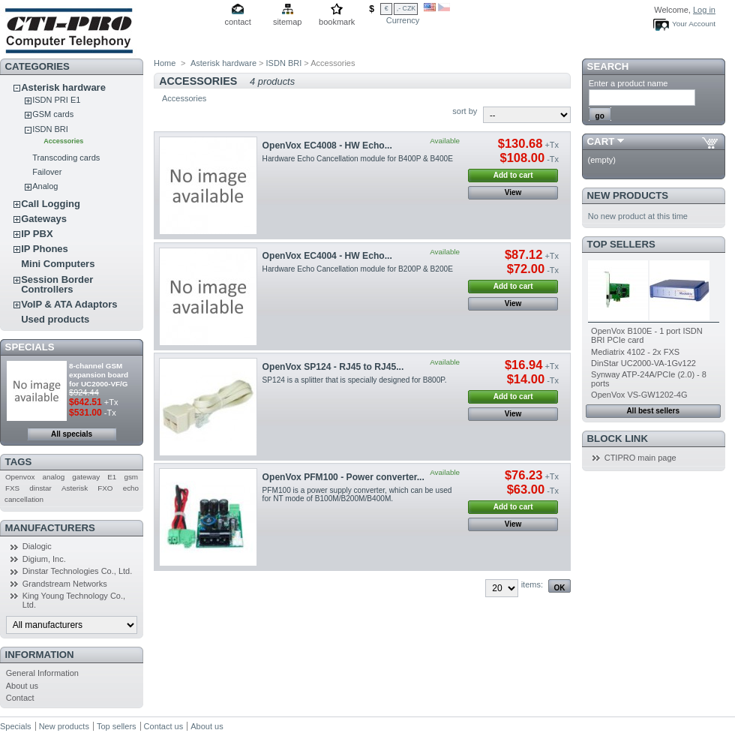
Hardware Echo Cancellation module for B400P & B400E (357, 159)
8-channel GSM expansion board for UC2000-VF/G (98, 375)
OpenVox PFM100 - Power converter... (343, 477)
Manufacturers (50, 527)
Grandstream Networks (64, 583)
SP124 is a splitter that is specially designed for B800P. (354, 380)
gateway (86, 477)
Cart (601, 141)
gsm (131, 477)
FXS (12, 488)
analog (54, 477)
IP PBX (36, 233)
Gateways (44, 218)
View (513, 192)
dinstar (40, 488)
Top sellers (621, 244)
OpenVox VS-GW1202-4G (639, 394)
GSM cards (53, 114)
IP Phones (44, 248)
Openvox (20, 477)
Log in (704, 9)
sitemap (287, 21)
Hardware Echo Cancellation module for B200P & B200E (357, 269)
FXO (105, 488)
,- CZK (406, 8)
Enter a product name (628, 83)
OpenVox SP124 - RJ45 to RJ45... (333, 367)
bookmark (337, 21)
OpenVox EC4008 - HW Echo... (327, 145)
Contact (20, 697)
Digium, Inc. (44, 558)
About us (22, 685)
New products (627, 195)
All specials (71, 434)
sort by (464, 111)
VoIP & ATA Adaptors (69, 304)
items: (532, 584)
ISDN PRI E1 (56, 99)
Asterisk (75, 488)
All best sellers (653, 411)
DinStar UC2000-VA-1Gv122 (643, 363)
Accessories (63, 141)
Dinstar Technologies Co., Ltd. (77, 570)
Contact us (164, 726)
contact (237, 21)
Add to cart (513, 175)
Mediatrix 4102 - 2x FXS (635, 351)
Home (165, 63)
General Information (42, 672)
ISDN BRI (50, 129)
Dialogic (37, 546)
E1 (111, 477)
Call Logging (50, 203)
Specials (30, 347)
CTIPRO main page (640, 457)
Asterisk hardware (63, 87)
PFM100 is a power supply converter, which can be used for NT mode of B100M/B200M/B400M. (357, 494)
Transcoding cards (66, 157)
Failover (47, 171)
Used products (55, 319)
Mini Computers (57, 263)
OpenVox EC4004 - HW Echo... (327, 256)
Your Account (694, 24)
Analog (45, 186)
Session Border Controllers (57, 284)
